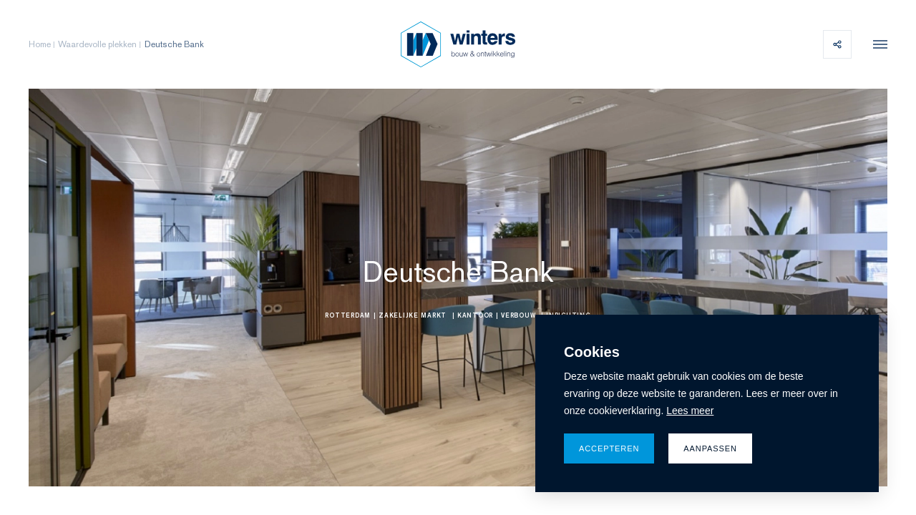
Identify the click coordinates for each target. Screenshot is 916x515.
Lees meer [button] (689, 410)
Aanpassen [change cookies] (710, 448)
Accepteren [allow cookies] (609, 448)
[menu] (876, 44)
